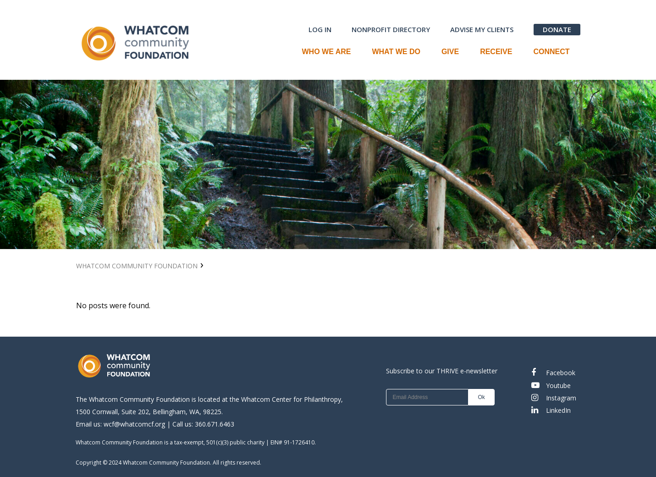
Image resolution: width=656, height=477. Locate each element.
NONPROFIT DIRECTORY (391, 29)
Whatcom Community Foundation (137, 265)
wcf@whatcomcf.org (134, 424)
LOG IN (320, 29)
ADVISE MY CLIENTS (481, 29)
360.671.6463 (214, 424)
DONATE (557, 29)
